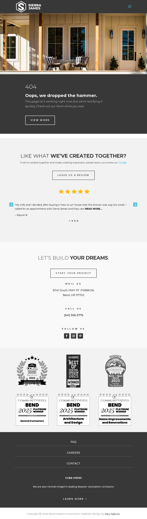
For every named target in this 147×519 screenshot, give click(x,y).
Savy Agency (112, 513)
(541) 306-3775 (73, 315)
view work (40, 120)
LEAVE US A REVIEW (74, 175)
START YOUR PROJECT (73, 273)
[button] (11, 204)
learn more (73, 498)
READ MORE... (93, 208)
